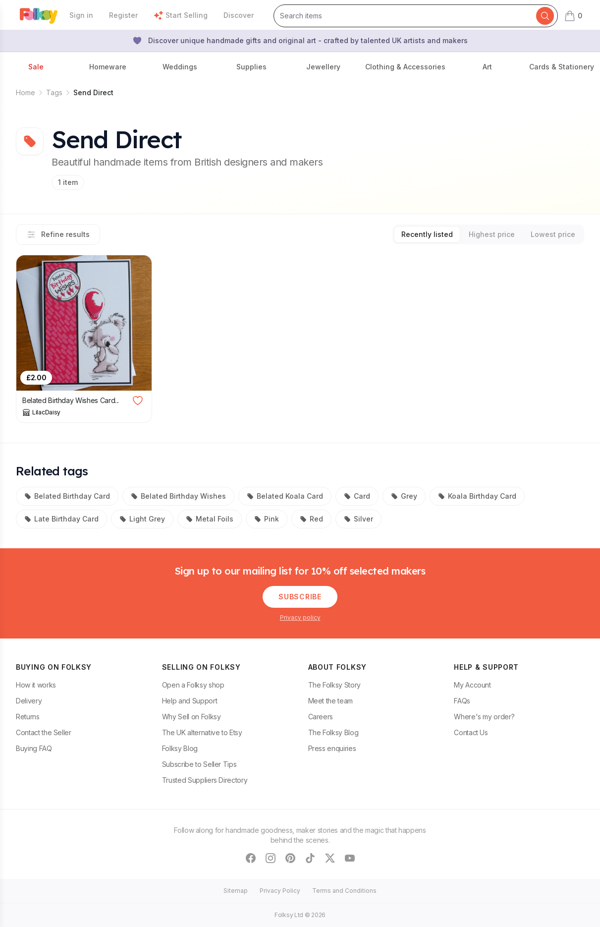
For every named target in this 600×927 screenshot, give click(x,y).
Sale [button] (36, 66)
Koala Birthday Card (477, 496)
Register (123, 15)
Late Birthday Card (61, 519)
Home (25, 92)
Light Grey (142, 519)
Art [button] (487, 66)
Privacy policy (300, 617)
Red (311, 519)
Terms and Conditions (344, 890)
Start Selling (181, 15)
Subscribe (299, 596)
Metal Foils (209, 519)
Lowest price (553, 234)
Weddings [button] (180, 66)
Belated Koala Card (285, 496)
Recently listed (427, 234)
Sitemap (235, 890)
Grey (404, 496)
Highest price (492, 234)
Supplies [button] (251, 66)
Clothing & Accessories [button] (405, 66)
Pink (266, 519)
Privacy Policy (280, 890)
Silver (358, 519)
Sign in (81, 15)
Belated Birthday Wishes (178, 496)
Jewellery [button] (323, 66)
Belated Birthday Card (67, 496)
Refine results (58, 234)
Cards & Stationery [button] (561, 66)
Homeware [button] (107, 66)
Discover (238, 15)
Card (357, 496)
